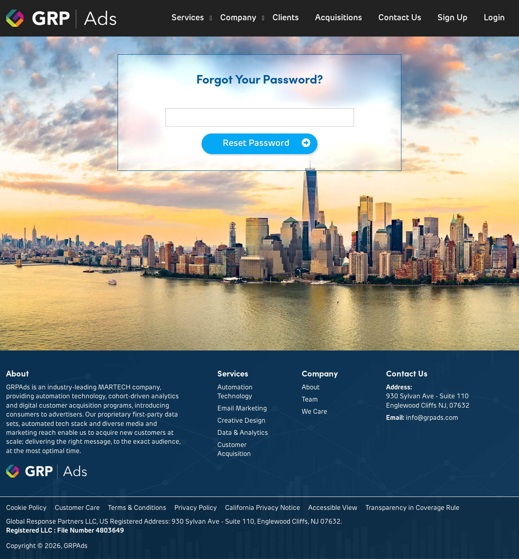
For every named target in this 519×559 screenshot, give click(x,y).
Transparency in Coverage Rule (412, 508)
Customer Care (77, 508)
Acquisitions (338, 18)
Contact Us (399, 18)
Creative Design (241, 421)
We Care (314, 412)
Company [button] (238, 18)
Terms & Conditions (137, 508)
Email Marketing (242, 409)
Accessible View (332, 508)
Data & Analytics (242, 433)
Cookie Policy (26, 508)
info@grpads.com (432, 418)
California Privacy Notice (262, 508)
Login (494, 18)
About (311, 388)
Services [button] (188, 18)
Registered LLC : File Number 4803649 (65, 531)
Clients (285, 18)
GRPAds (62, 18)
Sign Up (453, 18)
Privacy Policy (195, 508)
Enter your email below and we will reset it (259, 101)
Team (310, 400)
